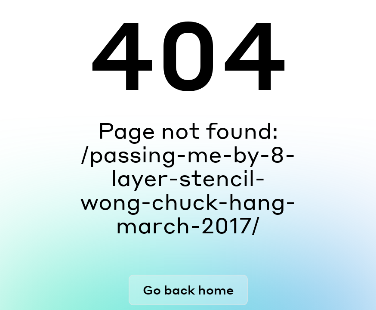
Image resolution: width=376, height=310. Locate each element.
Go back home (188, 289)
